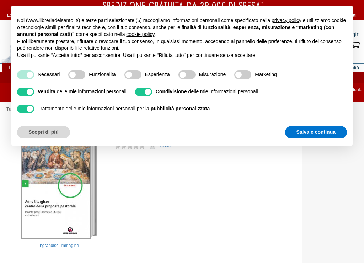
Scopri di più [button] (43, 132)
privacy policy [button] (286, 20)
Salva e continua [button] (316, 132)
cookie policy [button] (140, 34)
